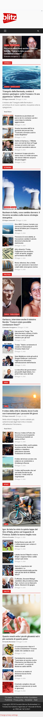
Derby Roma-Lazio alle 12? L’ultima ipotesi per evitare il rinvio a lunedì (7, 545)
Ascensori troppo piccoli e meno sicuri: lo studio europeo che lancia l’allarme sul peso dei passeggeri (7, 157)
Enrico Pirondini (9, 537)
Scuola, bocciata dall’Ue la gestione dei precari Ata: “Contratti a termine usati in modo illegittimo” (7, 132)
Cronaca (7, 86)
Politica (7, 45)
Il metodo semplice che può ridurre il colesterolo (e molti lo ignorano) (7, 687)
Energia (14, 207)
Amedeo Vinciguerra (11, 56)
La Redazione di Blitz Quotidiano (25, 697)
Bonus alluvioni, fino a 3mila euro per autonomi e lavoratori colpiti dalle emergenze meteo (7, 265)
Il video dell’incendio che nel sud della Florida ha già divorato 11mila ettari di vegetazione (7, 474)
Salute (13, 631)
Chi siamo (8, 697)
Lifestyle (7, 631)
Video (6, 406)
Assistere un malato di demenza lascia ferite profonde (7, 674)
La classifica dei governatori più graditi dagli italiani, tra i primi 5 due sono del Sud (7, 372)
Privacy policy (18, 700)
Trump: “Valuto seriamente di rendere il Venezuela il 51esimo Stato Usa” (7, 347)
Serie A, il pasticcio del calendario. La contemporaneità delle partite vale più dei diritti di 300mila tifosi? (7, 570)
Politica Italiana (14, 45)
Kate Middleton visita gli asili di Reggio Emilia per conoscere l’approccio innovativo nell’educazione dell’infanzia (7, 360)
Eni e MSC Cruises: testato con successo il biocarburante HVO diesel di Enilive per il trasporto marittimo (7, 228)
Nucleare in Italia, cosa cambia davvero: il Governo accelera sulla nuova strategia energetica (21, 190)
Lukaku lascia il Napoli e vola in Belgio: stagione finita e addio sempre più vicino (7, 557)
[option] (21, 47)
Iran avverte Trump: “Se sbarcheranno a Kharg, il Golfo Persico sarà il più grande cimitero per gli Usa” (7, 335)
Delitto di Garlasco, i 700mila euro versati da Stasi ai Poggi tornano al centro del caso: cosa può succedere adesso (7, 145)
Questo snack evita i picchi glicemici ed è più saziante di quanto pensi (21, 614)
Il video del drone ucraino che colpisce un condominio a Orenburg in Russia (7, 462)
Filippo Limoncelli (9, 99)
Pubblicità (8, 700)
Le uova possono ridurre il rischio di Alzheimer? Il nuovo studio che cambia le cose (7, 649)
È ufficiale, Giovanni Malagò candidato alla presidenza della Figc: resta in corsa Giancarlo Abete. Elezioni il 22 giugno (7, 582)
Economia (7, 207)
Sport (6, 524)
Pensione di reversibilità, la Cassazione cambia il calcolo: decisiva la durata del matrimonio (7, 240)
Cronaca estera (15, 86)
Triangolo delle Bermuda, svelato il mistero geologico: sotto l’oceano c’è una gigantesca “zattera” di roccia (21, 77)
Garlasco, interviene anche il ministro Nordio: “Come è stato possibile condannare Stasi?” (20, 51)
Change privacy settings (9, 715)
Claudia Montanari (10, 642)
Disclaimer (28, 700)
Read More (7, 112)
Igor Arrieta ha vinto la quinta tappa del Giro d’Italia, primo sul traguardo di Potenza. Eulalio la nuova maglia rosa (21, 507)
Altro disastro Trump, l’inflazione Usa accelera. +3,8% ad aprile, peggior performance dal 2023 (7, 253)
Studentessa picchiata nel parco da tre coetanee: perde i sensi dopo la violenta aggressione (7, 120)
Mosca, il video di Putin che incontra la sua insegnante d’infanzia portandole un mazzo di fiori (7, 437)
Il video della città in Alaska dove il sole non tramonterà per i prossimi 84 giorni (21, 397)
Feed (35, 700)
